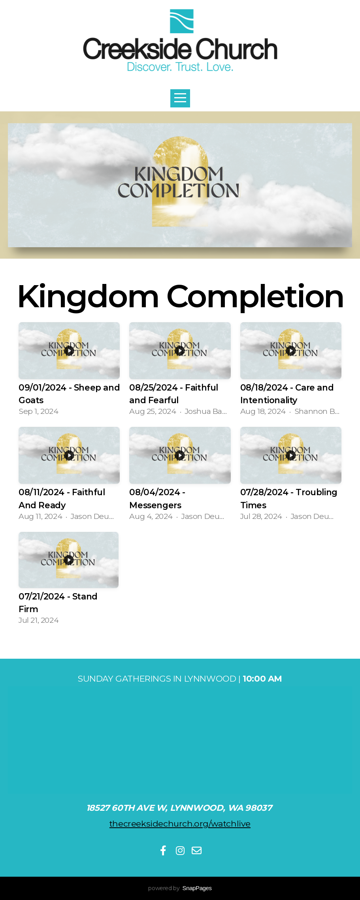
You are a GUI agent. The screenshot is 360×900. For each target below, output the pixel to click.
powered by (179, 888)
